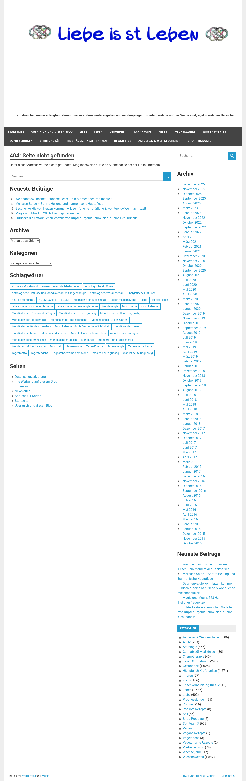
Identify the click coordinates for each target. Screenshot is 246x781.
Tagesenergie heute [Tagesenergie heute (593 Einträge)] (140, 346)
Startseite (16, 132)
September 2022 (194, 227)
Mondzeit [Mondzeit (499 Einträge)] (56, 346)
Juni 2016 (190, 505)
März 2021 (190, 242)
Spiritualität (50, 141)
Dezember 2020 (194, 256)
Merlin (45, 775)
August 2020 (192, 275)
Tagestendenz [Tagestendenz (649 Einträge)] (39, 353)
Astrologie (190, 647)
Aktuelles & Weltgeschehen (159, 141)
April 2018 (190, 409)
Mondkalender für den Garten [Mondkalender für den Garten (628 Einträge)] (109, 319)
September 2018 (194, 385)
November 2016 (194, 481)
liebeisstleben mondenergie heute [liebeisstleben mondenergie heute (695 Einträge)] (32, 306)
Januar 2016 (192, 529)
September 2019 (194, 328)
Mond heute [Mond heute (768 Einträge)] (129, 306)
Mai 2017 (189, 452)
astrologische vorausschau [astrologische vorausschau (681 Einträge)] (106, 293)
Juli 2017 (189, 443)
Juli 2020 (189, 280)
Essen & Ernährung (196, 661)
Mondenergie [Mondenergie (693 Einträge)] (110, 306)
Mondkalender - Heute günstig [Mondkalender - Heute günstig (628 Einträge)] (77, 313)
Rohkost (188, 704)
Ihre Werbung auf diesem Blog (36, 381)
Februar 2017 (192, 467)
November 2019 (194, 318)
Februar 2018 (192, 419)
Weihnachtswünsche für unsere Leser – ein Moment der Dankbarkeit (63, 199)
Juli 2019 (189, 337)
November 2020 (194, 261)
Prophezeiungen (20, 141)
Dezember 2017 (194, 428)
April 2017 (190, 457)
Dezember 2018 (194, 371)
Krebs (162, 132)
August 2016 (192, 495)
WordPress (29, 775)
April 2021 (190, 237)
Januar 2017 (192, 471)
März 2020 (190, 299)
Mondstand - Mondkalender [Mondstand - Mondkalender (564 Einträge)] (29, 346)
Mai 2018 (189, 404)
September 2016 (194, 491)
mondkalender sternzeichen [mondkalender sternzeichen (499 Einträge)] (29, 339)
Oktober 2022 (192, 222)
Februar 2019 (192, 361)
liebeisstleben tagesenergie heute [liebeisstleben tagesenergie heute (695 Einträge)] (77, 306)
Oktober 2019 (192, 323)
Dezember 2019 (194, 313)
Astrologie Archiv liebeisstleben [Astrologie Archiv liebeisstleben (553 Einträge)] (61, 286)
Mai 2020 (189, 289)
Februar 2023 (192, 213)
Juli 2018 (189, 395)
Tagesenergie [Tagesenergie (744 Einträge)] (116, 346)
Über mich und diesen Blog (52, 132)
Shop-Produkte (199, 141)
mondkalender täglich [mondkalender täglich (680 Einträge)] (63, 339)
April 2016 (190, 514)
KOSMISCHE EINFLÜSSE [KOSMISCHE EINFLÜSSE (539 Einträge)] (54, 299)
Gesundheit (118, 132)
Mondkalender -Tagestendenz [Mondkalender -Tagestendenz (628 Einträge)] (69, 319)
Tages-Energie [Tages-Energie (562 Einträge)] (94, 346)
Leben (98, 132)
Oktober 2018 (192, 380)
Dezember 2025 (194, 184)
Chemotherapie (193, 656)
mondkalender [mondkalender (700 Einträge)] (150, 306)
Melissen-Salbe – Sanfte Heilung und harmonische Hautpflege (59, 204)
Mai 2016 (189, 510)
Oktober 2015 (192, 543)
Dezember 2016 (194, 476)
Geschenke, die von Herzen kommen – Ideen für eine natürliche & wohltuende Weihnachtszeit (80, 208)
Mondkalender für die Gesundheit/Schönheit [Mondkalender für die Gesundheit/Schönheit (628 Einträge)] (82, 326)
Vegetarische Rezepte (198, 742)
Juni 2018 (190, 400)
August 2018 (192, 390)
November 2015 (194, 538)
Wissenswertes (214, 132)
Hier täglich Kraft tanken (87, 141)
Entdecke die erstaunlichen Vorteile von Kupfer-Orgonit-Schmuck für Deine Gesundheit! (76, 218)
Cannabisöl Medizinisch (200, 652)
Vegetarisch (191, 738)
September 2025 (194, 198)
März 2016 (190, 519)
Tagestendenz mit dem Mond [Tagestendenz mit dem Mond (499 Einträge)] (70, 353)
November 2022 (194, 218)
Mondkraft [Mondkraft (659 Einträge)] (87, 339)
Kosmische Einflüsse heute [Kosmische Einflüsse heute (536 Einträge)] (89, 299)
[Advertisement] (125, 80)
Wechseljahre (184, 132)
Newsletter (122, 141)
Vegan (187, 728)
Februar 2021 (192, 246)
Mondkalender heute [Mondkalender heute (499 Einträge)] (54, 333)
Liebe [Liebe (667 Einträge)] (144, 299)
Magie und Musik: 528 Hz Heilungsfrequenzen (47, 213)
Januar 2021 (192, 251)
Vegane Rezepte (194, 733)
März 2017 (190, 462)
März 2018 (190, 414)
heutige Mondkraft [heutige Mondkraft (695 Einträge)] (23, 299)
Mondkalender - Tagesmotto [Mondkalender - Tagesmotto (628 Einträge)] (29, 319)
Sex (185, 714)
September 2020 (194, 270)
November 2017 (194, 433)
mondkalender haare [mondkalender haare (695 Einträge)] (24, 333)
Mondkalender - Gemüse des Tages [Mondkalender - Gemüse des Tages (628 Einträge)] (33, 313)
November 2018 (194, 376)
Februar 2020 (192, 304)
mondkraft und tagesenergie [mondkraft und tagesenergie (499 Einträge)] (115, 339)
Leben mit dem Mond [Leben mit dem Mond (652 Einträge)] (123, 299)
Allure (187, 642)
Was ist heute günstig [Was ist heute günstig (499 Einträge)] (105, 353)
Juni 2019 (190, 342)
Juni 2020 (190, 285)
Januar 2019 (192, 366)
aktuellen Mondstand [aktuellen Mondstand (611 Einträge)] (25, 286)
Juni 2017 (190, 447)
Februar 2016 (192, 524)
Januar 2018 (192, 424)
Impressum (23, 386)
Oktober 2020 (192, 266)
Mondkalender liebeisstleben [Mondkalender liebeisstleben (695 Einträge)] (88, 333)
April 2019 (190, 352)
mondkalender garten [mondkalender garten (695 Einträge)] (127, 326)
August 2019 (192, 333)
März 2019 (190, 356)
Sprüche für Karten (28, 396)
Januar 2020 (192, 309)
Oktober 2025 (192, 194)
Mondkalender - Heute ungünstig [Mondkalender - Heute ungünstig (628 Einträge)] (120, 313)
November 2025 (194, 189)
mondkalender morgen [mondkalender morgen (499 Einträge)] (124, 333)
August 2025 (192, 203)
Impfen (188, 675)
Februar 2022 (192, 232)
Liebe (83, 132)
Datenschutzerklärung (30, 377)
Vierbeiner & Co (193, 747)
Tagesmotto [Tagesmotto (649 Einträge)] (19, 353)
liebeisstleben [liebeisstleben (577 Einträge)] (159, 299)
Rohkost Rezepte (194, 709)
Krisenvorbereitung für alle (201, 685)
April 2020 (190, 294)
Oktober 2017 (192, 438)
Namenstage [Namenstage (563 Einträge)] (74, 346)
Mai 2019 (189, 347)
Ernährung (142, 132)
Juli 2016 (189, 500)
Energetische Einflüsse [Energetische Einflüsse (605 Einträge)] (141, 293)
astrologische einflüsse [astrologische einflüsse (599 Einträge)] (98, 286)
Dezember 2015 (194, 534)
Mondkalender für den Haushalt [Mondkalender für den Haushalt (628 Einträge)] (31, 326)
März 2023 (190, 208)
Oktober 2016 (192, 486)
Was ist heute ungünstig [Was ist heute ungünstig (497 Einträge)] (138, 353)
